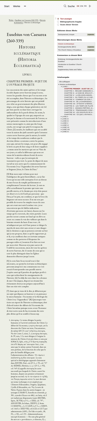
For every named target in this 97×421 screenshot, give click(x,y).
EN (81, 6)
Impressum (78, 414)
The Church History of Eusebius (81, 68)
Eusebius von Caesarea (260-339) (27, 21)
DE (78, 6)
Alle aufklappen (83, 110)
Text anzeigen (84, 19)
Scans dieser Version (84, 28)
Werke (16, 6)
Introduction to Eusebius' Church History (83, 91)
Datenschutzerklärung (82, 416)
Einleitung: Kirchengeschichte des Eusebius (83, 84)
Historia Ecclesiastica (48, 21)
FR (85, 6)
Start (6, 6)
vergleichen (92, 42)
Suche (69, 6)
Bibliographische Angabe (86, 23)
